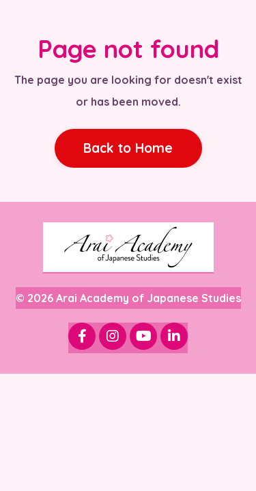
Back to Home (128, 148)
